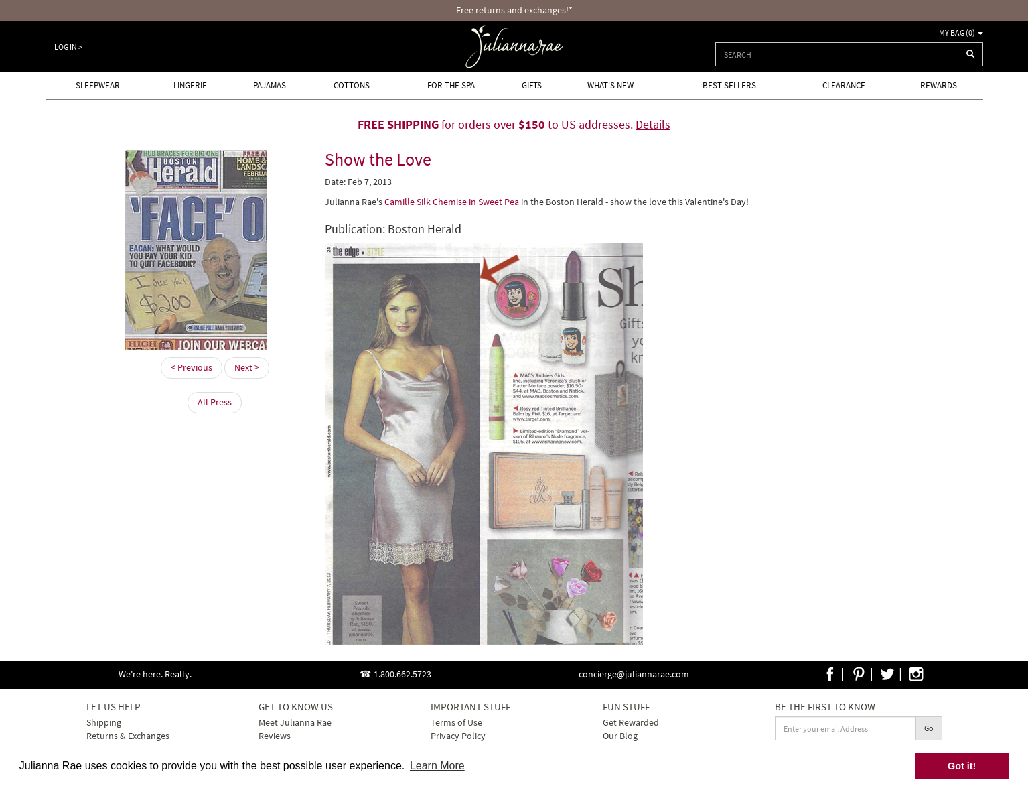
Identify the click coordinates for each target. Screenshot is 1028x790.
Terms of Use (456, 722)
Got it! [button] (962, 766)
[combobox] (836, 54)
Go (929, 728)
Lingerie (190, 85)
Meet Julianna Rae (295, 722)
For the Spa (451, 85)
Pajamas (269, 85)
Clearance (843, 85)
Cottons (352, 85)
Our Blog (620, 736)
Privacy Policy (458, 736)
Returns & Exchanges (127, 736)
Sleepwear (98, 85)
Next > (246, 367)
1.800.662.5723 (402, 674)
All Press (215, 402)
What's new (610, 85)
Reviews (275, 736)
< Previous (191, 367)
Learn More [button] (437, 765)
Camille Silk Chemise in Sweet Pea (452, 202)
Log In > (68, 47)
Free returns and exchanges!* (514, 10)
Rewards (938, 85)
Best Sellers (729, 85)
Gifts (532, 85)
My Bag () (961, 32)
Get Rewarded (631, 722)
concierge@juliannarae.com (634, 674)
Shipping (103, 722)
